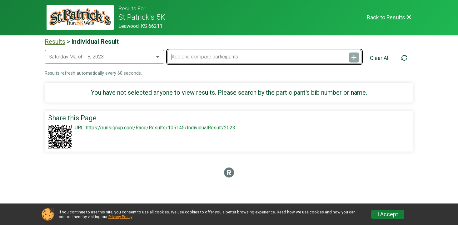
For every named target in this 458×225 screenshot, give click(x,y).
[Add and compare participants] (264, 57)
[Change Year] (104, 57)
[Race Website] (82, 17)
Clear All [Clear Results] (380, 58)
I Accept (387, 214)
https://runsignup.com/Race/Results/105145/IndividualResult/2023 (160, 128)
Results (55, 41)
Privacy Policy (120, 216)
